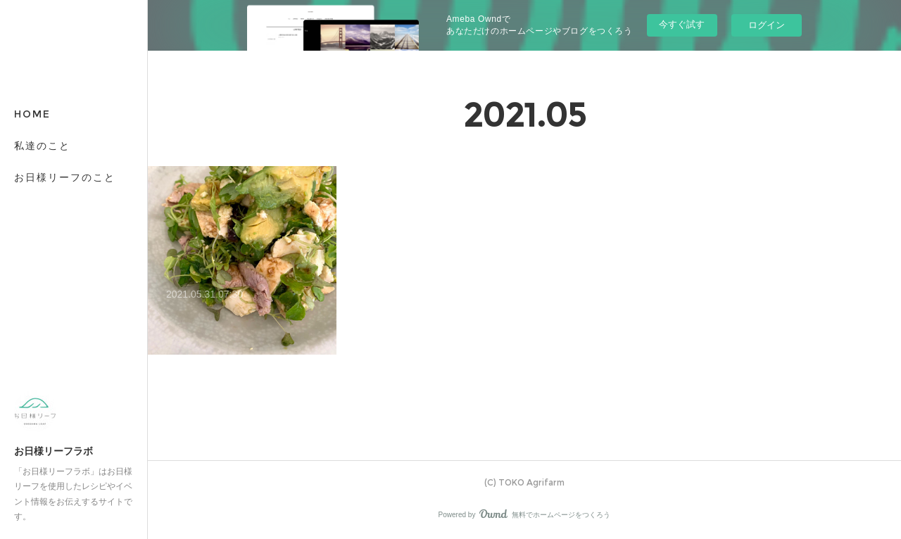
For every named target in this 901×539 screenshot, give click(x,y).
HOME (32, 114)
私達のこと (42, 145)
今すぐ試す (682, 24)
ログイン (766, 25)
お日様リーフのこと (64, 177)
